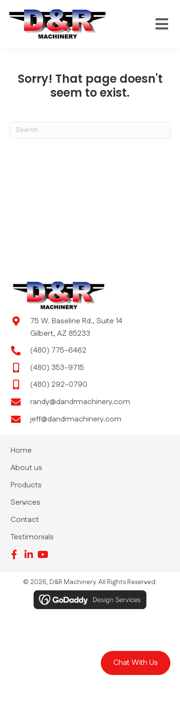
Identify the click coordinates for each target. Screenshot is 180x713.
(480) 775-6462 (58, 350)
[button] (135, 663)
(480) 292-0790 (58, 384)
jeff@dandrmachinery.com (75, 419)
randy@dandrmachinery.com (80, 401)
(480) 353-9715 (57, 367)
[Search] (90, 130)
